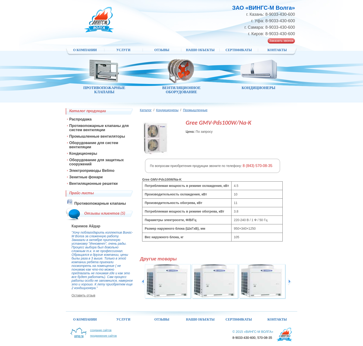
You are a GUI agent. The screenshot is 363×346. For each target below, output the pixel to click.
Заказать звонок (281, 41)
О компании (85, 50)
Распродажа (80, 119)
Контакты (277, 50)
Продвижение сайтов (103, 335)
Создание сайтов (101, 330)
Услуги (123, 50)
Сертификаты (238, 50)
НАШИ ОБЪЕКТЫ (200, 50)
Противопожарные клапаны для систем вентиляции (99, 128)
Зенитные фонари (86, 177)
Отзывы (161, 50)
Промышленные (195, 110)
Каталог (146, 110)
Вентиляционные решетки (93, 183)
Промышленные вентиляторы (97, 136)
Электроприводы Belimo (91, 171)
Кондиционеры (167, 110)
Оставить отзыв (83, 295)
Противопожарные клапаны (100, 203)
